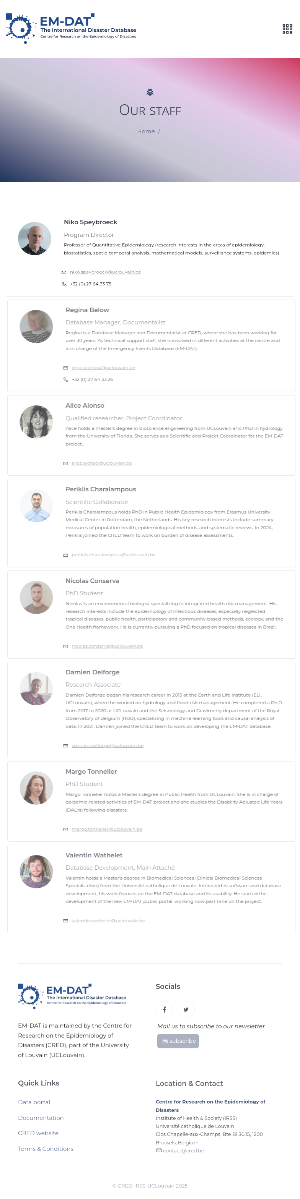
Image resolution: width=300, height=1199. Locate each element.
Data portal (34, 1105)
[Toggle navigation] (287, 29)
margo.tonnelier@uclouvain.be (110, 829)
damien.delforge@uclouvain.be (111, 745)
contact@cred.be (183, 1154)
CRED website (38, 1136)
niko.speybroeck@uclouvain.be (106, 272)
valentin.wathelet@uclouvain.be (112, 921)
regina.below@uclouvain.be (107, 367)
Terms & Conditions (45, 1151)
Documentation (41, 1120)
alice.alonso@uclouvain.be (105, 463)
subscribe (179, 1043)
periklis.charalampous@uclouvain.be (117, 554)
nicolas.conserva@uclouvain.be (111, 646)
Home (146, 131)
